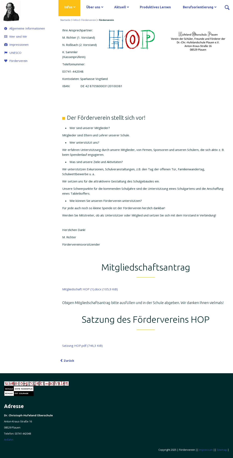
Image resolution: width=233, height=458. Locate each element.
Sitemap (222, 450)
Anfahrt (8, 439)
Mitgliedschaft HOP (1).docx (90, 289)
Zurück (69, 360)
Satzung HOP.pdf (82, 346)
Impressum (206, 450)
